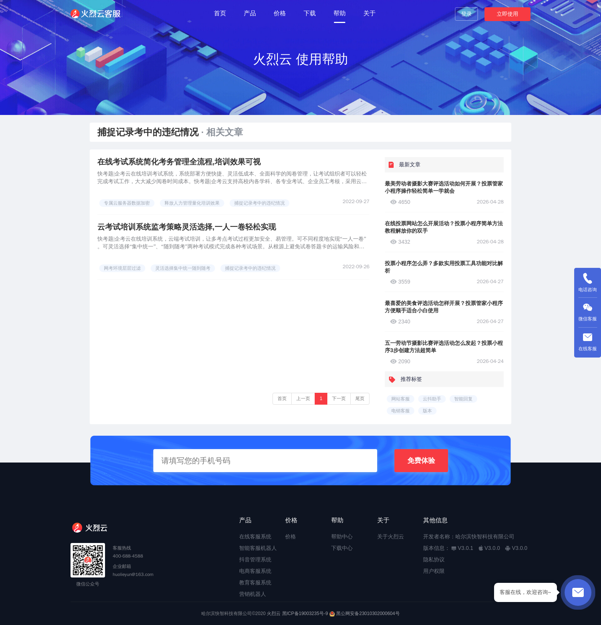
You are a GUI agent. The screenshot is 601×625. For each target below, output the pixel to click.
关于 (369, 13)
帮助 (339, 13)
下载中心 (342, 548)
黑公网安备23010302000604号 (367, 613)
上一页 (303, 398)
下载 (310, 13)
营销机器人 (252, 594)
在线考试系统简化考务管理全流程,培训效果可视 (179, 161)
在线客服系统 (255, 536)
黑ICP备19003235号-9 (305, 613)
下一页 (339, 398)
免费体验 (421, 460)
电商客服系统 (255, 571)
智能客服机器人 (258, 548)
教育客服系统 (255, 582)
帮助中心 (342, 536)
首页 (220, 13)
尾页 (360, 398)
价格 (280, 13)
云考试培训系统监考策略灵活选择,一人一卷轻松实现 (186, 227)
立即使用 (507, 14)
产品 (250, 13)
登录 (466, 14)
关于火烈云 (390, 536)
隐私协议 (434, 559)
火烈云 (274, 613)
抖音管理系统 (255, 559)
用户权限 (434, 571)
